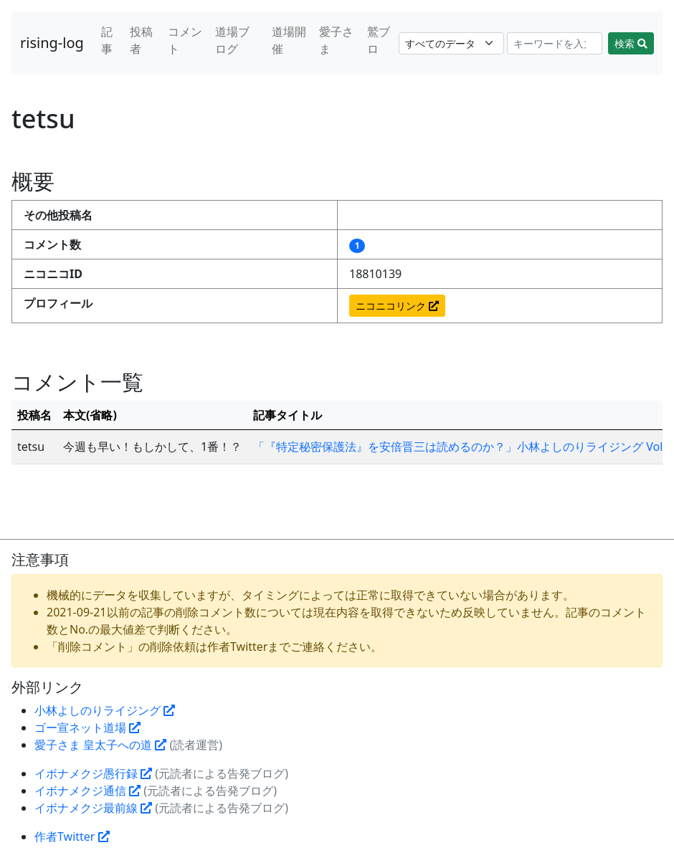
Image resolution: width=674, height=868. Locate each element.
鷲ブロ (378, 40)
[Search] (554, 43)
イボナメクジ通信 (87, 790)
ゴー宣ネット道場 (87, 727)
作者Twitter (72, 836)
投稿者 (141, 40)
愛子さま (336, 40)
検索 (630, 43)
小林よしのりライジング (104, 710)
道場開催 (289, 40)
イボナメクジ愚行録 (93, 773)
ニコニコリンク (397, 306)
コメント (185, 40)
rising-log (52, 42)
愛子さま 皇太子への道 (100, 745)
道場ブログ (232, 40)
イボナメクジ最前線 (93, 808)
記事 (107, 40)
